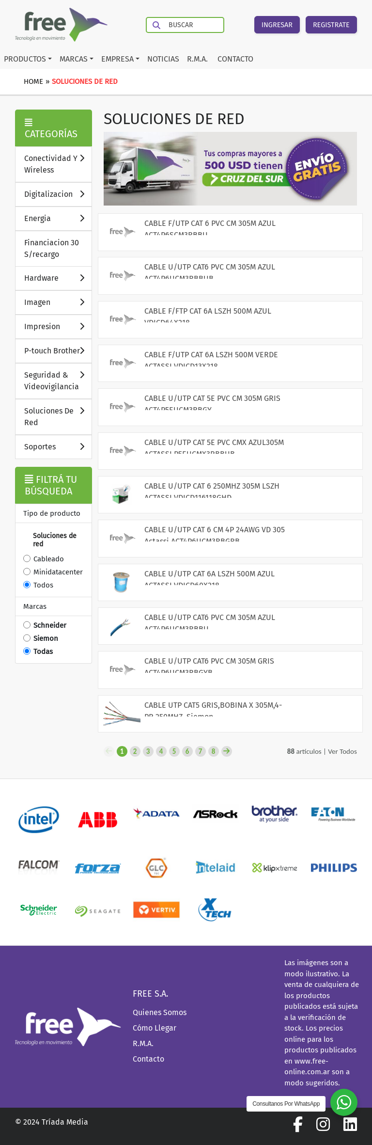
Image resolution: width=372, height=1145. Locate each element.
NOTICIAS (163, 59)
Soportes (57, 446)
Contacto (148, 1059)
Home (33, 81)
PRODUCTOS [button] (25, 59)
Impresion (57, 326)
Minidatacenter (58, 572)
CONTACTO (235, 59)
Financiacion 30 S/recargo (51, 248)
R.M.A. (197, 59)
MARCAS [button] (74, 59)
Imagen (57, 302)
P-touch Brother (57, 350)
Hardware (57, 277)
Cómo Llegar (154, 1028)
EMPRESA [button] (117, 59)
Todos (43, 585)
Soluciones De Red (57, 416)
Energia (57, 218)
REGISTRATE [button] (331, 25)
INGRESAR (277, 25)
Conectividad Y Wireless (57, 164)
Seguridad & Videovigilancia (57, 380)
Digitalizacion (57, 194)
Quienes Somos (159, 1012)
